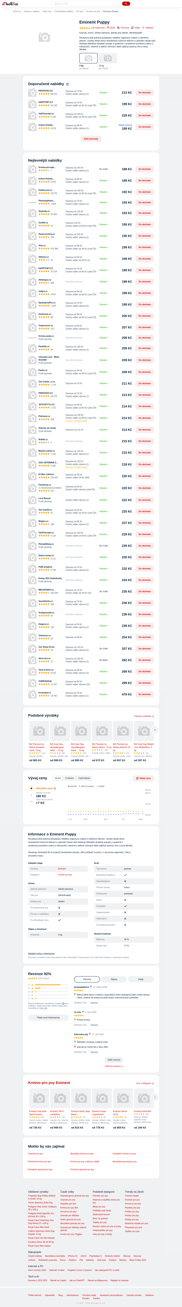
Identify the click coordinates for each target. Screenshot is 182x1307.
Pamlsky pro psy (100, 1196)
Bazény (123, 1260)
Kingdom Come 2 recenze (80, 1270)
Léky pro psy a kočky (102, 1234)
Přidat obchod (34, 1295)
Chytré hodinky (35, 1256)
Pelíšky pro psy (132, 1211)
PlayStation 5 (96, 1256)
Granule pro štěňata (69, 1215)
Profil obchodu (45, 339)
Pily (81, 1260)
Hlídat (135, 28)
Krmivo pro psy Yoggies (71, 1234)
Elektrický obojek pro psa (136, 1223)
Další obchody (91, 139)
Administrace (72, 1295)
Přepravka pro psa (133, 1227)
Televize (127, 1256)
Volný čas (46, 11)
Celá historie (84, 778)
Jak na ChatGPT (77, 1280)
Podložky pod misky (102, 1210)
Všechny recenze (113, 1066)
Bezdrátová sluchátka (55, 1256)
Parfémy (73, 1260)
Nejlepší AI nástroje (119, 1280)
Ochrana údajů (89, 1295)
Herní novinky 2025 (37, 1270)
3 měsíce (69, 778)
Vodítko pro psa (132, 1231)
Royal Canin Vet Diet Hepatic (41, 1238)
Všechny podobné (144, 716)
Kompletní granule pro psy (40, 1169)
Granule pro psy (35, 1154)
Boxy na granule (100, 1218)
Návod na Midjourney (97, 1280)
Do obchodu (145, 92)
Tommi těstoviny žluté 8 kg (40, 1203)
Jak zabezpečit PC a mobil (107, 1270)
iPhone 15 (72, 1256)
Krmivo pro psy (93, 11)
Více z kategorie (145, 1083)
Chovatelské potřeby (63, 11)
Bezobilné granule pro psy (125, 1161)
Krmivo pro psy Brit (69, 1208)
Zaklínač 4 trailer (56, 1270)
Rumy (63, 1260)
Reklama (149, 1295)
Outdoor (112, 1260)
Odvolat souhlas (134, 1295)
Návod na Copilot (58, 1280)
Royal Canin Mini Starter (39, 1246)
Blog (60, 1295)
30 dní (58, 778)
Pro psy (79, 11)
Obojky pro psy (132, 1219)
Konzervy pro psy (68, 1211)
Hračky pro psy (132, 1215)
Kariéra (96, 1298)
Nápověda (50, 1295)
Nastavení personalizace (111, 1295)
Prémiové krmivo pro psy (39, 1161)
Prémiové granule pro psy (82, 1169)
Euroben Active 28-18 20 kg (41, 1242)
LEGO (83, 1256)
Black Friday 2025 (138, 1260)
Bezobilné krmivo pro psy (82, 1154)
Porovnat (123, 27)
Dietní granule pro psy (70, 1219)
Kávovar (137, 1256)
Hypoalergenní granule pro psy (74, 1196)
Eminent (62, 869)
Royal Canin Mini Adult (38, 1227)
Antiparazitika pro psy (102, 1230)
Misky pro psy (99, 1207)
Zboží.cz (17, 11)
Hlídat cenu (143, 778)
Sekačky (90, 1260)
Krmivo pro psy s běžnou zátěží (84, 1161)
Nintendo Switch (112, 1256)
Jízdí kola (101, 1260)
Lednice (31, 1260)
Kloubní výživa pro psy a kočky (107, 1226)
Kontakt (85, 1298)
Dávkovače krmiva (101, 1214)
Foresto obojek (132, 1196)
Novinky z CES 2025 (37, 1280)
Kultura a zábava (31, 11)
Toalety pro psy (100, 1222)
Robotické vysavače (48, 1260)
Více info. (43, 1008)
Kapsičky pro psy (68, 1204)
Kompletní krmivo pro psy (124, 1154)
